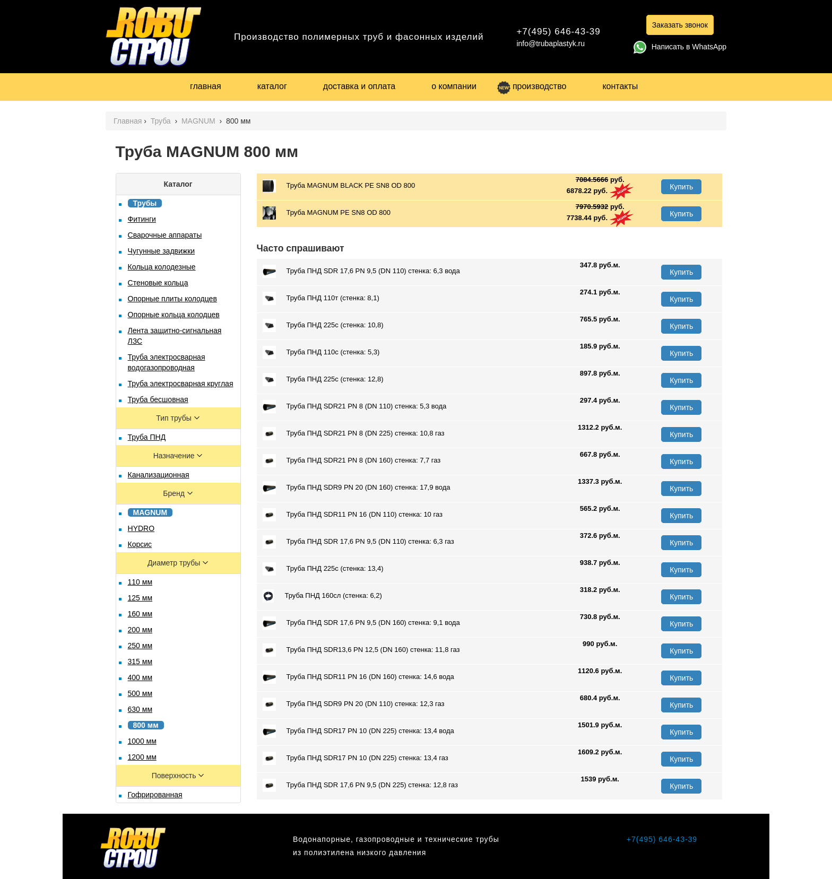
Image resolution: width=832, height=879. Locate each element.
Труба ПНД (147, 437)
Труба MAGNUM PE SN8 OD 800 (327, 213)
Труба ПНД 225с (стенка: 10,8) (323, 325)
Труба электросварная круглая (180, 383)
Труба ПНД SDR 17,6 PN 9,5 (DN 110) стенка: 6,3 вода (361, 271)
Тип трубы (174, 418)
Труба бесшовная (158, 399)
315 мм (140, 661)
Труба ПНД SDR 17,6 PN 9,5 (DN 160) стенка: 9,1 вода (361, 623)
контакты (620, 86)
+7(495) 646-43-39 (558, 32)
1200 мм (142, 757)
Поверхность (175, 775)
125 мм (140, 598)
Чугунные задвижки (161, 251)
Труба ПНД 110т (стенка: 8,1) (321, 298)
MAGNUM (199, 121)
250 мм (140, 645)
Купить (681, 186)
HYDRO (141, 528)
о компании (453, 86)
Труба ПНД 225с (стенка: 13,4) (323, 569)
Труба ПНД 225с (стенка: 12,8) (323, 379)
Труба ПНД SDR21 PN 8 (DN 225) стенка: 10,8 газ (354, 433)
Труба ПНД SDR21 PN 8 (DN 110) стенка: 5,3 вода (355, 406)
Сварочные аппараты (165, 235)
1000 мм (142, 741)
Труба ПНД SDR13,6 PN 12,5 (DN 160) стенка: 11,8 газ (361, 650)
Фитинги (142, 219)
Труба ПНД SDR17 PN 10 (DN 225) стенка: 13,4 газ (355, 758)
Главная (128, 121)
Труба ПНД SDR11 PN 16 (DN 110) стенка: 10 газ (353, 514)
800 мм (146, 725)
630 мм (140, 709)
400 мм (140, 677)
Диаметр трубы (175, 563)
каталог (272, 86)
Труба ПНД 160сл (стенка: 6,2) (322, 596)
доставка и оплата (359, 86)
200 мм (140, 629)
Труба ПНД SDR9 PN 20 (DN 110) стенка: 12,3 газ (354, 704)
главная (205, 86)
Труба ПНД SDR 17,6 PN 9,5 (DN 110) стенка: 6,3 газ (358, 542)
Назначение (175, 455)
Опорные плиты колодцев (172, 298)
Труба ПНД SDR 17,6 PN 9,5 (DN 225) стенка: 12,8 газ (360, 785)
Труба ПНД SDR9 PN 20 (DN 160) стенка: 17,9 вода (356, 487)
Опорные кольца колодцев (174, 314)
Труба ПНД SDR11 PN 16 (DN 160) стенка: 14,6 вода (358, 677)
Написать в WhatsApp (680, 46)
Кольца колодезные (162, 267)
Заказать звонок (680, 25)
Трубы (145, 203)
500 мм (140, 693)
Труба (162, 121)
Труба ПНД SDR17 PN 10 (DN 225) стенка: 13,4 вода (358, 731)
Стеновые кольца (158, 283)
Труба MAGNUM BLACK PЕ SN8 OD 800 (339, 186)
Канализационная (158, 475)
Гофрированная (155, 794)
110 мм (140, 582)
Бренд (175, 493)
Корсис (140, 544)
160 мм (140, 614)
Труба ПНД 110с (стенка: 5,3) (321, 352)
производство (531, 86)
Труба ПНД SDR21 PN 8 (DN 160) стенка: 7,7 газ (352, 460)
